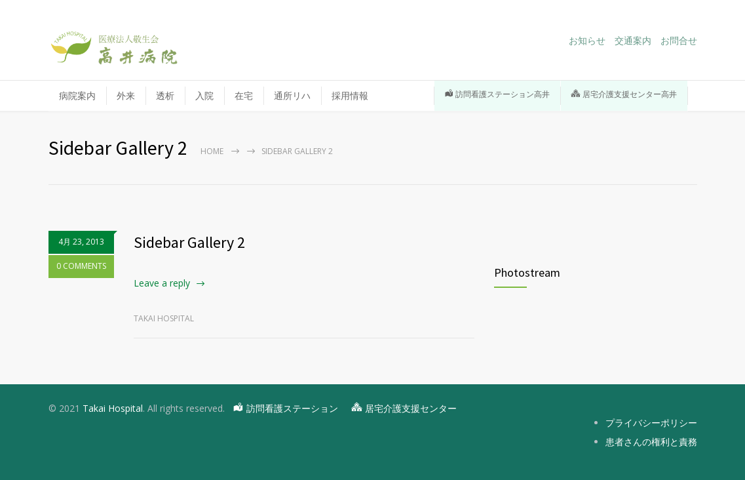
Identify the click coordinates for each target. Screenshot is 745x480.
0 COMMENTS (81, 265)
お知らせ (587, 41)
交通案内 (633, 41)
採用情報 (377, 95)
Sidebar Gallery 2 (189, 242)
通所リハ (292, 95)
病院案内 (77, 95)
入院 (204, 95)
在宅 (244, 95)
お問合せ (678, 41)
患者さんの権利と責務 (651, 441)
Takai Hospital (113, 408)
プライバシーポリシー (651, 422)
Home (212, 151)
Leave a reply (162, 283)
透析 (165, 95)
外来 (126, 95)
